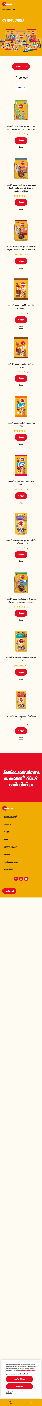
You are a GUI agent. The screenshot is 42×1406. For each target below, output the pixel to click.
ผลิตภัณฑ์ (9, 9)
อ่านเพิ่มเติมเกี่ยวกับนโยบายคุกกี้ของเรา (27, 1370)
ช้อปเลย (21, 140)
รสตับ (22, 87)
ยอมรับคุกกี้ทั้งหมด (19, 1379)
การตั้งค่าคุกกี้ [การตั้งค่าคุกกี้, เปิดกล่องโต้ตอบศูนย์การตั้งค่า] (9, 1392)
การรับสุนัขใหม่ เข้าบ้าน (11, 862)
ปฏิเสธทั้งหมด (19, 1386)
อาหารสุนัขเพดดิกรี (10, 816)
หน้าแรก (4, 9)
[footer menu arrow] (20, 817)
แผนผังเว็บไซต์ (8, 869)
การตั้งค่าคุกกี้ (9, 891)
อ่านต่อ (21, 147)
